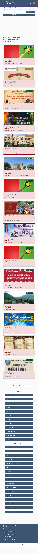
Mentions (18, 545)
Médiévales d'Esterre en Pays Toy (12, 332)
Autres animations (10, 395)
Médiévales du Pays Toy (10, 354)
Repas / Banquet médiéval (12, 496)
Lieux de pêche (15, 541)
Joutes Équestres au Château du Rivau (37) (14, 287)
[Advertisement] (19, 25)
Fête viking (8, 419)
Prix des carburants (8, 535)
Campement (9, 459)
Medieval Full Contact (11, 488)
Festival (8, 411)
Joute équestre (9, 480)
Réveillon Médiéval (10, 432)
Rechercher (30, 12)
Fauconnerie (9, 475)
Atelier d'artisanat (10, 451)
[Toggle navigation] (34, 3)
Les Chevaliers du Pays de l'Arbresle (13, 220)
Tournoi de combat (10, 440)
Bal (7, 455)
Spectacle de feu (10, 504)
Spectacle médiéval (10, 436)
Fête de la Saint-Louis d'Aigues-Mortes (13, 243)
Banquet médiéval (10, 399)
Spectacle (8, 500)
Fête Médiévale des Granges (11, 153)
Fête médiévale (30, 46)
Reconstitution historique (12, 492)
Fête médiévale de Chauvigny (11, 198)
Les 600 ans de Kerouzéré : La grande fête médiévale (17, 175)
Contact (15, 545)
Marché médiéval (29, 69)
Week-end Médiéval (9, 86)
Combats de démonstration (12, 463)
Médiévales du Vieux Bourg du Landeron (14, 63)
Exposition (8, 407)
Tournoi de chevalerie (11, 508)
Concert (8, 403)
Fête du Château (8, 265)
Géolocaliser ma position (19, 15)
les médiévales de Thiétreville (11, 108)
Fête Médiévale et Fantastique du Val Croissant (16, 131)
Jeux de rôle (9, 424)
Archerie (8, 447)
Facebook (22, 545)
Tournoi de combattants (11, 512)
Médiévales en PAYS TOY (10, 310)
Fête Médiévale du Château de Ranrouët (14, 377)
